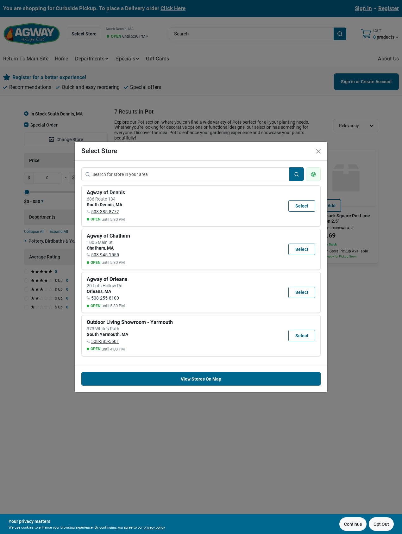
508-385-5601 (105, 341)
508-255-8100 (105, 298)
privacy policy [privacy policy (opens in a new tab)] (154, 527)
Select (301, 205)
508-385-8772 (105, 211)
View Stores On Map (201, 379)
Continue (353, 524)
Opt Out (381, 524)
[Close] (318, 151)
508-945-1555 (105, 254)
